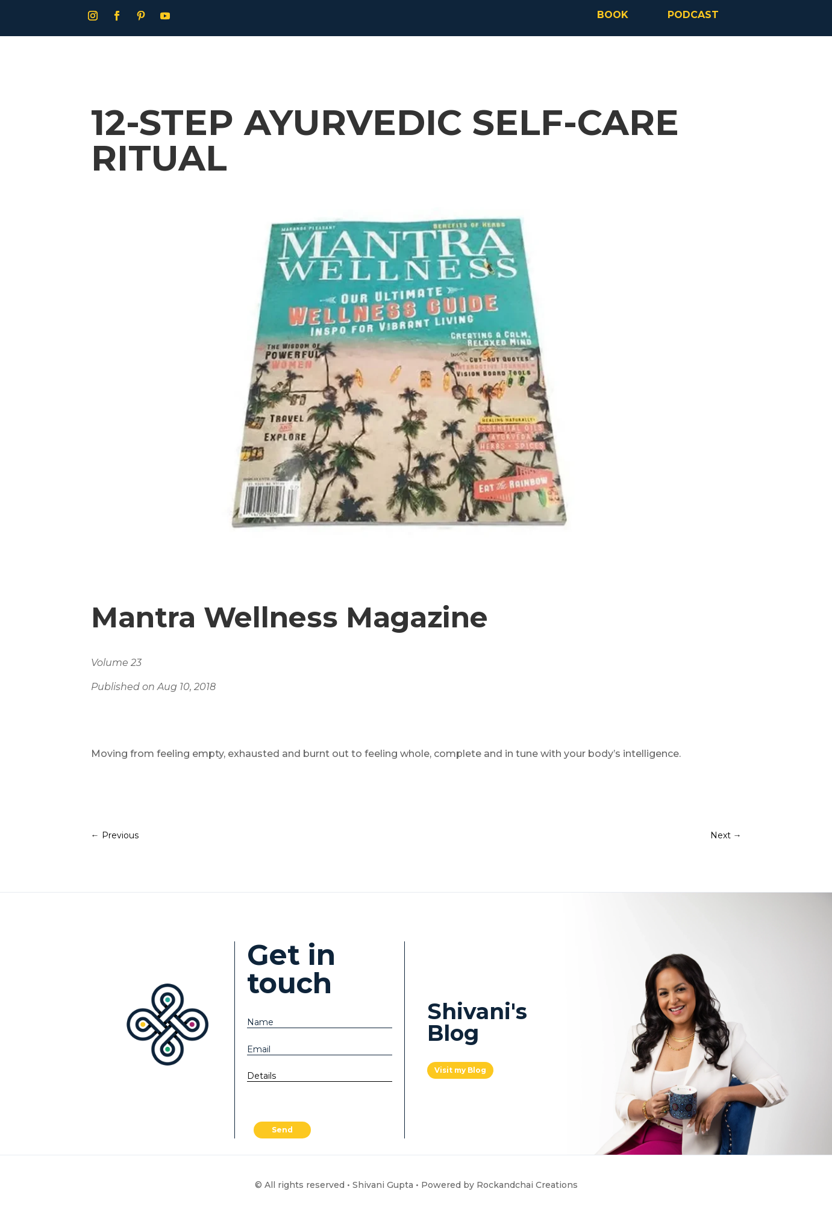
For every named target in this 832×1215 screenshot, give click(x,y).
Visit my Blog (460, 1070)
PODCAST (693, 14)
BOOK (612, 14)
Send (282, 1129)
